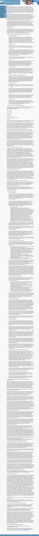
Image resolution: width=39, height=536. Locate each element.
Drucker (2, 13)
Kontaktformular (12, 117)
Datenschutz (5, 535)
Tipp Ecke (2, 14)
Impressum (1, 535)
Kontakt (2, 17)
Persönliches (2, 16)
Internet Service (3, 9)
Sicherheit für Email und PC (3, 12)
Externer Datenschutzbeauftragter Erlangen (27, 529)
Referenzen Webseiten (2, 8)
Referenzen (2, 15)
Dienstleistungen (3, 10)
